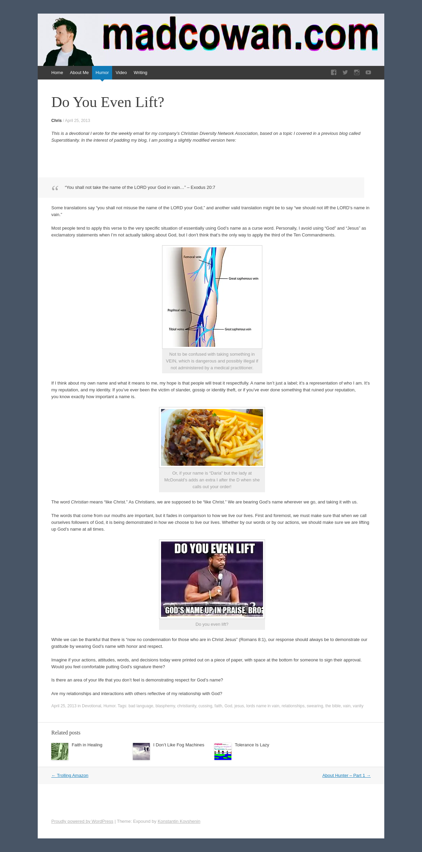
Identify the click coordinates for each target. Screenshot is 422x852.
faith (218, 706)
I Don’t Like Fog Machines (178, 744)
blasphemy (165, 706)
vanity (358, 706)
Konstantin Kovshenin (179, 821)
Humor (102, 72)
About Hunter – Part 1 (346, 775)
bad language (140, 706)
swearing (315, 706)
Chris (56, 120)
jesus (239, 706)
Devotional (91, 706)
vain (347, 706)
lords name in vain (262, 706)
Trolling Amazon (69, 775)
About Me (79, 72)
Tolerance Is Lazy (252, 744)
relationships (293, 706)
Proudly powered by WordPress (82, 821)
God (228, 706)
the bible (333, 706)
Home (57, 72)
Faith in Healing (87, 744)
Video (121, 72)
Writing (140, 72)
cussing (205, 706)
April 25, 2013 (77, 120)
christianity (186, 706)
